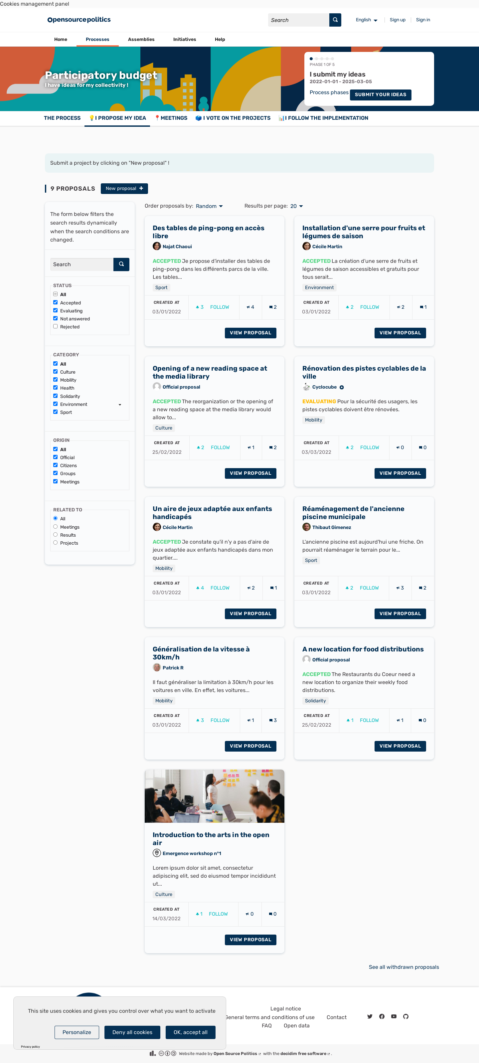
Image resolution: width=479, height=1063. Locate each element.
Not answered (71, 319)
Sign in (423, 20)
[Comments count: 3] (273, 727)
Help (220, 39)
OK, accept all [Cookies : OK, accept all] (191, 1032)
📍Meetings (170, 118)
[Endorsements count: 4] (250, 313)
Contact (337, 1017)
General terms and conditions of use (270, 1017)
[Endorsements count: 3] (400, 594)
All (59, 294)
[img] (141, 188)
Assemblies (141, 39)
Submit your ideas (380, 94)
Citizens (65, 465)
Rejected (66, 327)
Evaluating (67, 311)
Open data (297, 1025)
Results (64, 535)
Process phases (329, 92)
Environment (70, 404)
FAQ (267, 1025)
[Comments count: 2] (273, 313)
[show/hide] (122, 404)
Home (60, 39)
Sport (62, 412)
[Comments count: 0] (423, 454)
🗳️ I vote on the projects (232, 118)
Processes (97, 39)
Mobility (65, 380)
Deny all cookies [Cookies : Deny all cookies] (132, 1032)
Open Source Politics (238, 1053)
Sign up (397, 20)
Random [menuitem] (206, 206)
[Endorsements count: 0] (400, 454)
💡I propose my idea (117, 118)
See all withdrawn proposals (404, 967)
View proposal (253, 339)
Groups (64, 473)
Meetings (66, 482)
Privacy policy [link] (30, 1046)
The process (62, 118)
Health (64, 388)
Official (64, 457)
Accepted (67, 303)
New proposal (124, 188)
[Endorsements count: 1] (251, 454)
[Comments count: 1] (423, 313)
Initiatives (184, 39)
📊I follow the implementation (323, 118)
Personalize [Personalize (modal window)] (77, 1032)
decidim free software (305, 1053)
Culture (64, 372)
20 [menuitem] (293, 206)
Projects (65, 543)
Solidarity (66, 396)
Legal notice (285, 1008)
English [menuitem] (363, 20)
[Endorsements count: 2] (400, 313)
